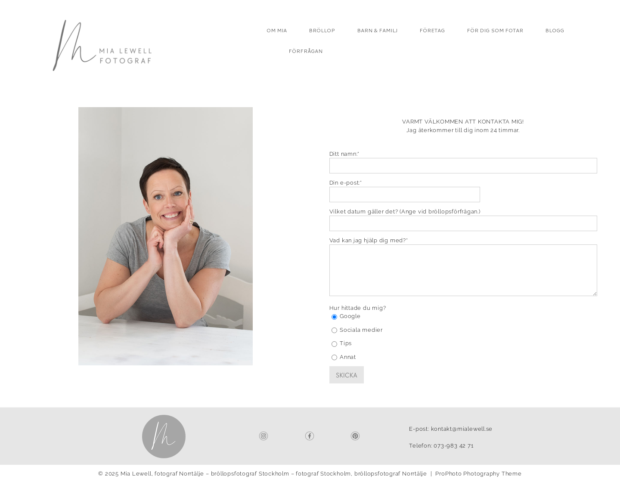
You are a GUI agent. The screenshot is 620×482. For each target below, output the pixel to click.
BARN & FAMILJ (377, 30)
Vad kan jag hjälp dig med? (367, 240)
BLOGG (554, 30)
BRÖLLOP (322, 30)
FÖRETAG (432, 30)
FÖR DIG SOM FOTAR (495, 30)
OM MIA (277, 30)
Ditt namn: (343, 154)
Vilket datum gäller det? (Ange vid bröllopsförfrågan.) (404, 211)
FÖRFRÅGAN (305, 51)
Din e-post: (344, 182)
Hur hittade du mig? (357, 308)
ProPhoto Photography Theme (478, 473)
